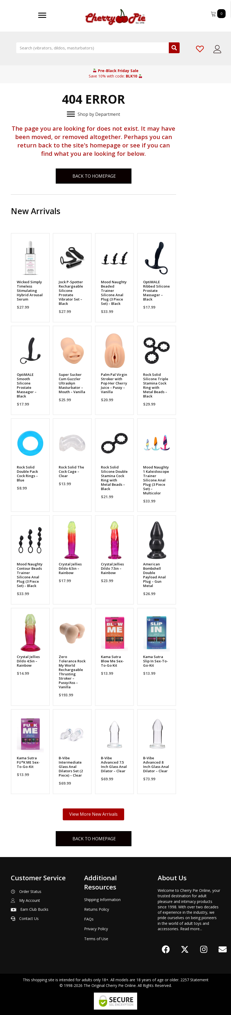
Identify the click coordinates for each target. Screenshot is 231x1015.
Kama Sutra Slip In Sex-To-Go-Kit (155, 661)
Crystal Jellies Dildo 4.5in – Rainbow (28, 661)
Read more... (191, 928)
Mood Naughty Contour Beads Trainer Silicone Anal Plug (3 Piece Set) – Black (29, 575)
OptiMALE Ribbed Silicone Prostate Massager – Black (156, 290)
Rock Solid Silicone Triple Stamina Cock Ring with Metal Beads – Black (155, 385)
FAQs (89, 919)
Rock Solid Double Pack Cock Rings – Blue (27, 474)
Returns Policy (96, 909)
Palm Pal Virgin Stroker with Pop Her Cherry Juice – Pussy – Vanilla (114, 383)
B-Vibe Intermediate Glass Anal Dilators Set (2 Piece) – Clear (71, 767)
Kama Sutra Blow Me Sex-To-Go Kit (112, 661)
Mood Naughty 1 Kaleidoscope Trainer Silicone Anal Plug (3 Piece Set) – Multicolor (156, 480)
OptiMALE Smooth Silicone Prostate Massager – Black (27, 385)
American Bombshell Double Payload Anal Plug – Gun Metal (154, 575)
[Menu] (42, 15)
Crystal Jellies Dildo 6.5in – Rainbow (70, 568)
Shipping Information (102, 899)
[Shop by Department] (93, 114)
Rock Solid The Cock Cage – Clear (71, 471)
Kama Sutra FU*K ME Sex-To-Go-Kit (28, 762)
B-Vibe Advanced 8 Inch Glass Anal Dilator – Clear (156, 764)
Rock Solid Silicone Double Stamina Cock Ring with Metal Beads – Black (114, 478)
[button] (166, 949)
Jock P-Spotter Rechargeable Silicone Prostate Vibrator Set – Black (71, 292)
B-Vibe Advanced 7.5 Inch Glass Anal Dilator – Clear (114, 764)
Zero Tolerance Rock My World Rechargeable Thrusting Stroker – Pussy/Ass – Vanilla (72, 671)
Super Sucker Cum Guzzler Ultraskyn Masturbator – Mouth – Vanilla (72, 383)
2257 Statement (194, 979)
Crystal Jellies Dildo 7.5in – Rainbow (112, 568)
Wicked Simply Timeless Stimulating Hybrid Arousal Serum (30, 290)
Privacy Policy (96, 928)
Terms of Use (96, 938)
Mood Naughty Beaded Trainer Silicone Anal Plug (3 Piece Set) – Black (114, 292)
